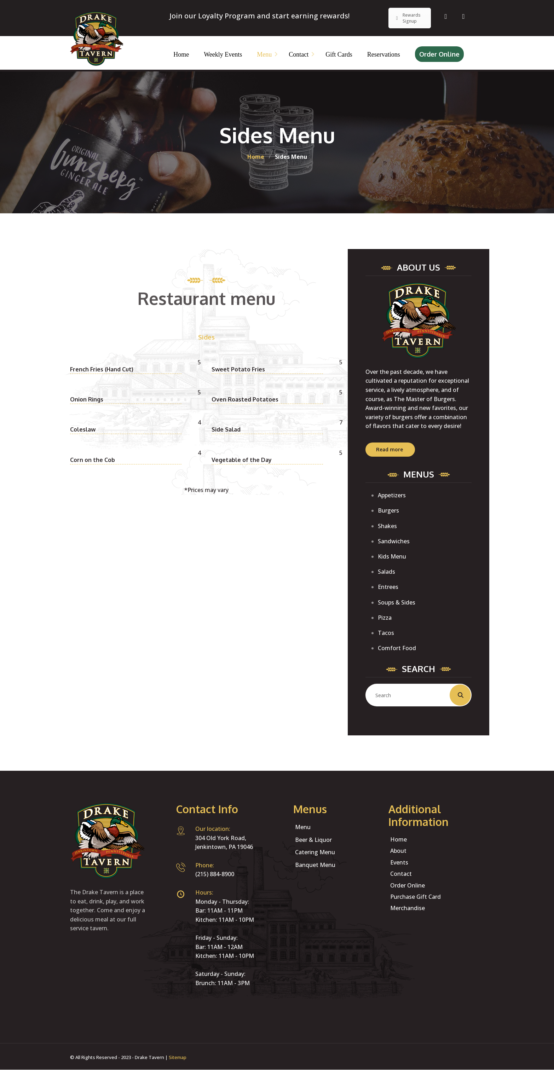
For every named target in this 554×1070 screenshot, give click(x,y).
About (398, 851)
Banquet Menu (315, 865)
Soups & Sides (396, 602)
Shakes (387, 526)
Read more (389, 449)
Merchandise (407, 908)
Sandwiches (394, 541)
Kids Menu (392, 556)
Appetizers (392, 495)
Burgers (388, 510)
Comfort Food (397, 648)
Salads (386, 572)
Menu (303, 827)
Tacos (386, 633)
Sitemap (177, 1057)
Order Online (439, 54)
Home (398, 839)
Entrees (388, 587)
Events (399, 862)
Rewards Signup (407, 18)
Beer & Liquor (313, 840)
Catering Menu (315, 852)
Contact (401, 874)
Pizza (385, 617)
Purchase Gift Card (415, 897)
